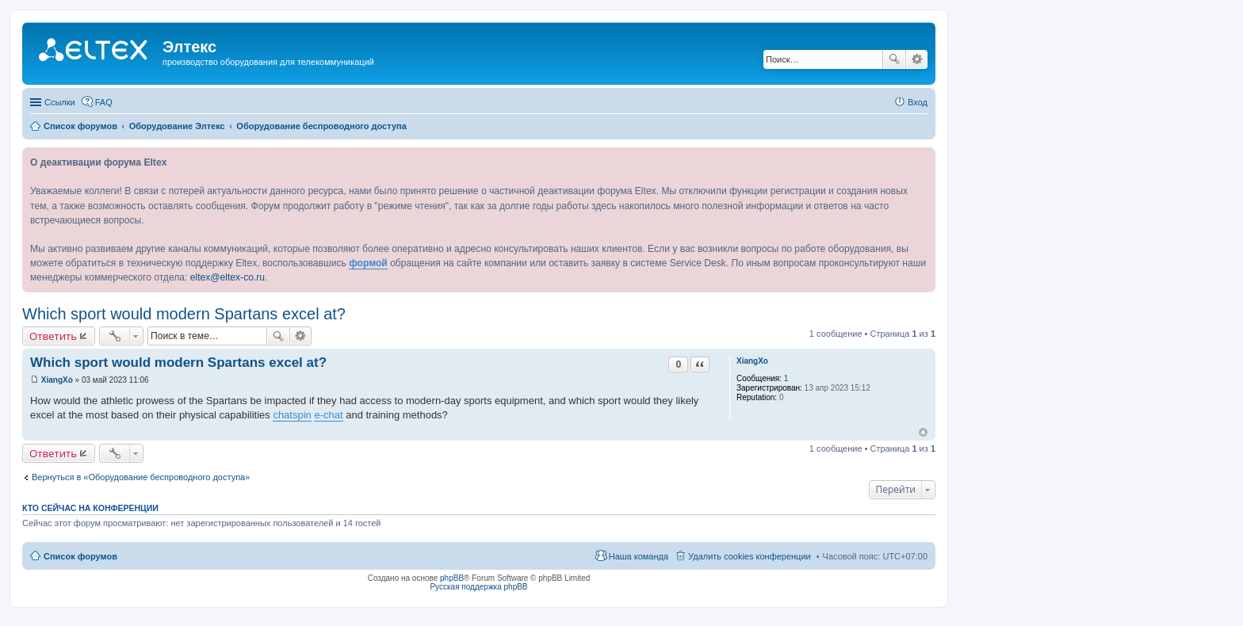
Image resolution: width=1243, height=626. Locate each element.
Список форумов (80, 556)
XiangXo (752, 361)
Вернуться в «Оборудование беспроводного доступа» (141, 477)
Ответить (53, 336)
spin (302, 415)
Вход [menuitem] (917, 102)
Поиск (894, 59)
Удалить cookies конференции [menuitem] (749, 556)
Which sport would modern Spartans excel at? (184, 314)
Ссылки (59, 102)
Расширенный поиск (916, 59)
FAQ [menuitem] (104, 102)
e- (318, 415)
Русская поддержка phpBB (478, 586)
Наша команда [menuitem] (638, 556)
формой (368, 263)
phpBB (452, 578)
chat (283, 415)
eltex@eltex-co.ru (227, 277)
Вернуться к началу (923, 432)
